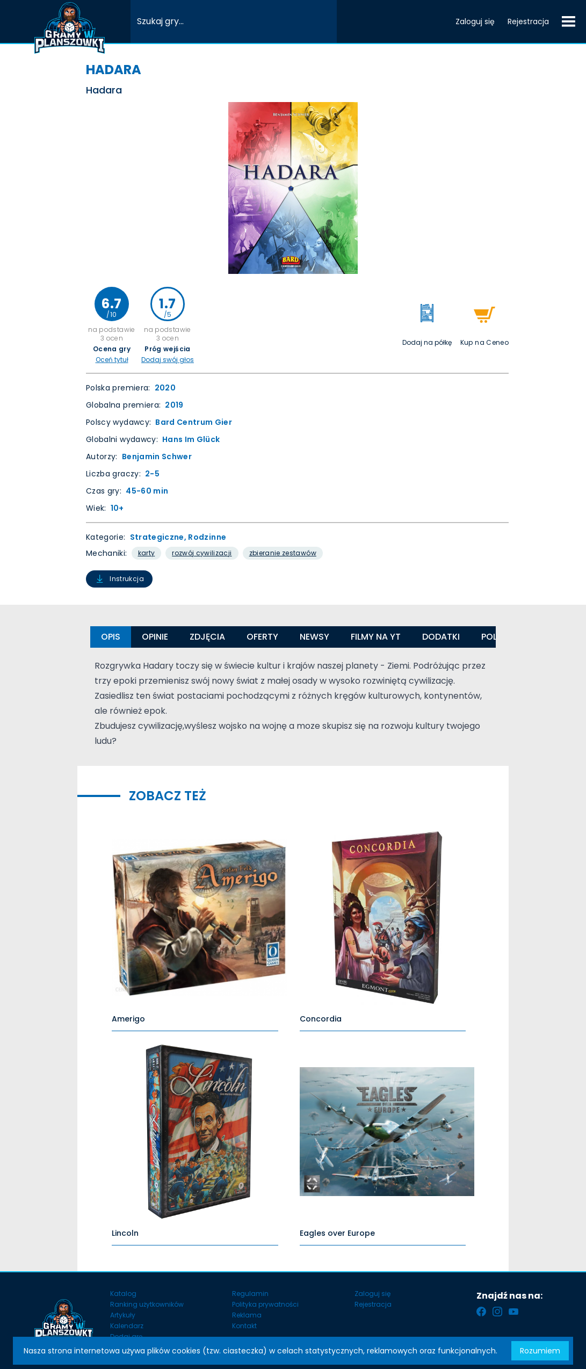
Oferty (262, 637)
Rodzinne (207, 537)
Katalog (123, 1293)
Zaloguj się (475, 21)
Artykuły (122, 1315)
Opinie (155, 637)
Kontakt (244, 1325)
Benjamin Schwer (157, 456)
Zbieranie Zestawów (282, 552)
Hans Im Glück (191, 439)
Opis (110, 637)
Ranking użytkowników (147, 1304)
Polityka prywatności (265, 1304)
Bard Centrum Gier (193, 422)
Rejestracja (528, 21)
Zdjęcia (207, 637)
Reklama (247, 1315)
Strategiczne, (159, 537)
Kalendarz (126, 1325)
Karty (146, 552)
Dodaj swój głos (167, 360)
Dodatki (441, 637)
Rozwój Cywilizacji (201, 552)
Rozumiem (540, 1350)
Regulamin (250, 1293)
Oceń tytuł (112, 360)
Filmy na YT (376, 637)
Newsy (314, 637)
